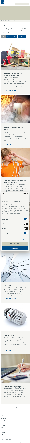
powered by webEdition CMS (25, 442)
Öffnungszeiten (5, 434)
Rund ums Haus (11, 36)
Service (10, 20)
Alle (3, 36)
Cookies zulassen (15, 243)
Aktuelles (21, 36)
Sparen (3, 423)
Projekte (4, 420)
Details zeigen (21, 239)
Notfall (3, 432)
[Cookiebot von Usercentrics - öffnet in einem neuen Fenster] (21, 194)
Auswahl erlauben (15, 248)
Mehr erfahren (8, 90)
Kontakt (4, 430)
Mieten (3, 425)
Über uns (4, 415)
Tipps (14, 20)
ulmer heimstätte (4, 20)
